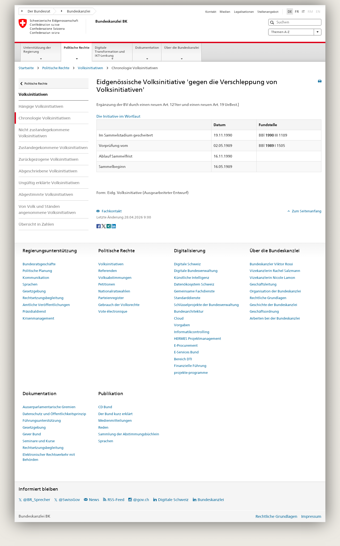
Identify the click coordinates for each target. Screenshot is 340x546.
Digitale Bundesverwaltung (196, 270)
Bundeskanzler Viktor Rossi (271, 264)
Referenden (107, 270)
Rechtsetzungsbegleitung (43, 298)
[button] (272, 22)
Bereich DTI (183, 359)
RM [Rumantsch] (310, 11)
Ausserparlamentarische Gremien (49, 407)
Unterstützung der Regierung (37, 49)
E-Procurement (186, 345)
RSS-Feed (116, 499)
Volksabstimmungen (114, 277)
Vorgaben (182, 325)
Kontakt (210, 12)
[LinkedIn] (114, 226)
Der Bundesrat (36, 11)
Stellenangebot (267, 12)
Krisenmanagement (38, 318)
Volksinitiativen (90, 68)
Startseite (26, 68)
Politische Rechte (78, 49)
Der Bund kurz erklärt (115, 414)
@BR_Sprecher (36, 499)
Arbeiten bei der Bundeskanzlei (275, 318)
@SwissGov (69, 499)
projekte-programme (191, 372)
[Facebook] (98, 226)
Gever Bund (32, 434)
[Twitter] (104, 226)
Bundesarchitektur (188, 311)
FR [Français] (297, 11)
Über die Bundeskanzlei (181, 47)
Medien (225, 12)
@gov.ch (141, 499)
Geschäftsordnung (264, 311)
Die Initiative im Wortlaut (118, 116)
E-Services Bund (186, 352)
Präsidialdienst (34, 311)
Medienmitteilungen (115, 420)
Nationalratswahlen (114, 291)
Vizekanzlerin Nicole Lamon (272, 277)
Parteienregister (111, 298)
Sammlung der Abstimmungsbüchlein (128, 434)
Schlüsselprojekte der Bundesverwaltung (206, 305)
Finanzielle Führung (190, 365)
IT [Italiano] (303, 11)
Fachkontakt (111, 211)
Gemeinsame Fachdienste (194, 291)
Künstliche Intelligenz (191, 277)
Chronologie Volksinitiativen (44, 118)
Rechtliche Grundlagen (268, 298)
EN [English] (318, 11)
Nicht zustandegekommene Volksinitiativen (44, 132)
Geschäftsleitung (263, 284)
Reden (103, 427)
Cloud (179, 318)
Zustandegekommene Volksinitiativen (53, 147)
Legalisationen (244, 12)
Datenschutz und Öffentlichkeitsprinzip (54, 414)
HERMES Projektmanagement (197, 338)
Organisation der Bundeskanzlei (275, 291)
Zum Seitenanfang (306, 211)
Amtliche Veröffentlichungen (46, 305)
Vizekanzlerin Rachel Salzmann (275, 270)
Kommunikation (36, 277)
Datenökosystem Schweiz (194, 284)
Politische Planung (37, 270)
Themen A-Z (294, 32)
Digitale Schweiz (187, 264)
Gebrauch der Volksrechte (118, 305)
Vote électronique (112, 311)
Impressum (311, 516)
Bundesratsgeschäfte (39, 264)
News (94, 499)
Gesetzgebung (34, 291)
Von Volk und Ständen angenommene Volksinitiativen (47, 209)
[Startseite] (94, 26)
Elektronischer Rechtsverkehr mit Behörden (49, 457)
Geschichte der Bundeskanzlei (273, 305)
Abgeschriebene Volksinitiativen (48, 170)
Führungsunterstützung (42, 420)
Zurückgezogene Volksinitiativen (48, 159)
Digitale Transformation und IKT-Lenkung (110, 51)
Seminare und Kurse (39, 441)
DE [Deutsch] (290, 11)
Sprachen (30, 284)
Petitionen (106, 284)
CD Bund (105, 407)
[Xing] (109, 226)
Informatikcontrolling (191, 332)
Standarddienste (187, 298)
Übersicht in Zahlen (36, 224)
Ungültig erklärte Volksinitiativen (49, 182)
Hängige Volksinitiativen (41, 106)
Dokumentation (147, 47)
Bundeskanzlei (76, 11)
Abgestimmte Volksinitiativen (46, 194)
